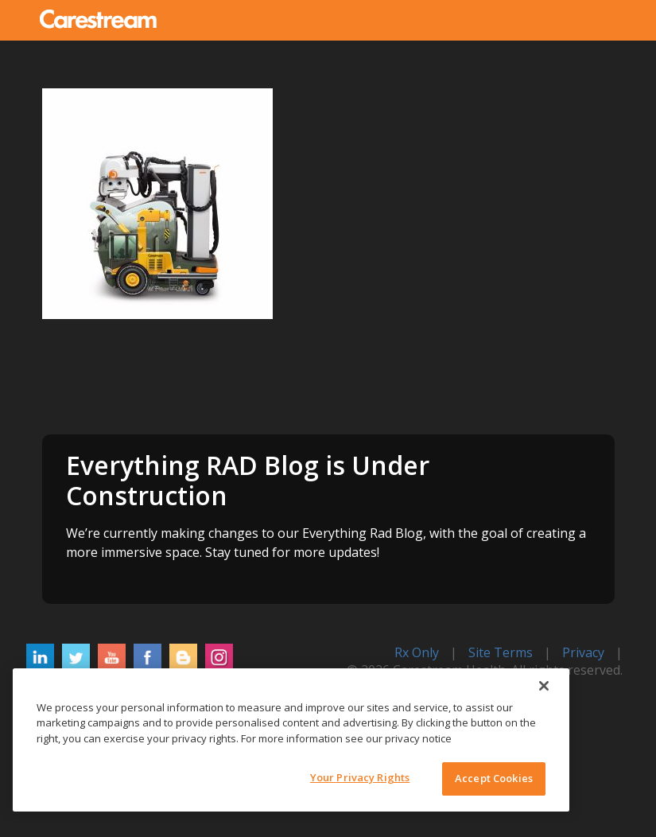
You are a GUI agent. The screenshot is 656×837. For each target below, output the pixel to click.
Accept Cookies (494, 778)
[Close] (543, 685)
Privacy (583, 652)
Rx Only (416, 652)
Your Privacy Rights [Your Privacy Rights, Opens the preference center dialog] (360, 777)
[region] (291, 740)
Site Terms (500, 652)
